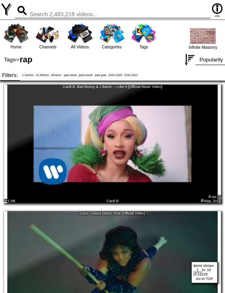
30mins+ (56, 75)
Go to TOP (204, 279)
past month (86, 75)
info (217, 9)
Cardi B (112, 201)
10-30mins (42, 75)
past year (100, 75)
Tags (9, 60)
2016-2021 (131, 75)
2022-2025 (115, 75)
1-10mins (28, 75)
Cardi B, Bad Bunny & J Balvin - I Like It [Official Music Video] (112, 87)
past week (70, 75)
